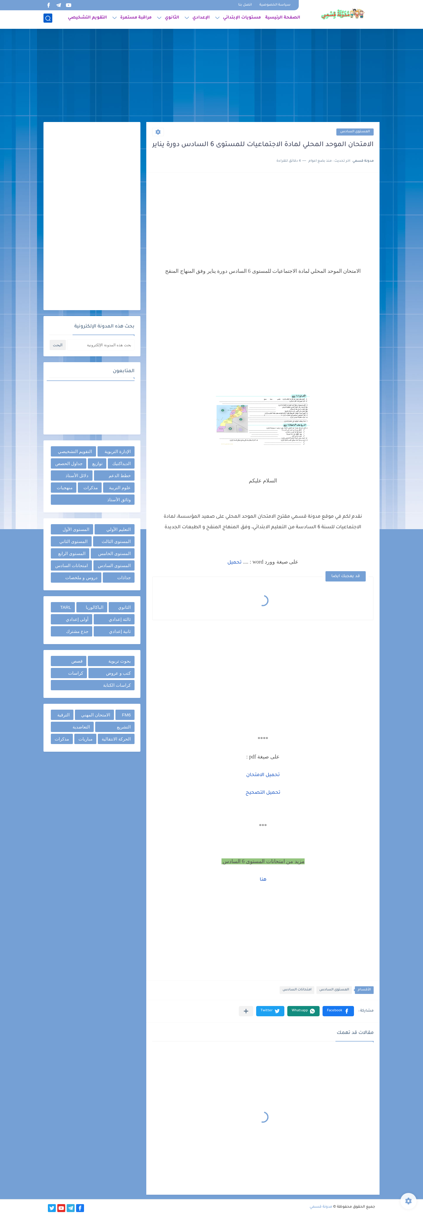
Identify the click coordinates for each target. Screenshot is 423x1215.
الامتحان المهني (95, 714)
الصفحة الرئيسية (282, 19)
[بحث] (47, 19)
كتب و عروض (118, 673)
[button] (338, 1011)
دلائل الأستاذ (77, 475)
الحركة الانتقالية (116, 738)
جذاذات (124, 577)
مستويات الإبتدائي (242, 19)
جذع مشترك (77, 631)
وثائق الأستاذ (119, 499)
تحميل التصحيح (263, 792)
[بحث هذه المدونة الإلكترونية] (101, 345)
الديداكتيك (121, 463)
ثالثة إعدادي (120, 619)
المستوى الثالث (116, 541)
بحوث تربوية (119, 661)
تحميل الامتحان (263, 775)
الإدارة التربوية (118, 451)
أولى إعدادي (77, 619)
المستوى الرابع (71, 553)
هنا (263, 880)
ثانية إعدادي (120, 631)
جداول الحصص (69, 463)
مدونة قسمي (321, 1207)
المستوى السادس (355, 132)
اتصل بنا (245, 5)
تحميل (234, 562)
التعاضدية (81, 726)
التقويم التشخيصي (87, 19)
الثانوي (172, 19)
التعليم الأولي (118, 529)
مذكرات (90, 487)
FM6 (126, 714)
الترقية (63, 714)
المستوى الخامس (114, 553)
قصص (77, 661)
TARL (65, 607)
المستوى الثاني (73, 541)
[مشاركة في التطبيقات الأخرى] (246, 1011)
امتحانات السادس (297, 990)
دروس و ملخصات (81, 577)
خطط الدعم (120, 475)
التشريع (124, 726)
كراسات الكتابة (117, 685)
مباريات (85, 738)
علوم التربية (120, 487)
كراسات (75, 673)
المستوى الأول (76, 529)
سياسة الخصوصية (275, 5)
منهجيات (65, 487)
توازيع (97, 463)
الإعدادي (201, 19)
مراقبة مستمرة (136, 19)
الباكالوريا (94, 607)
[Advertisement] (211, 76)
